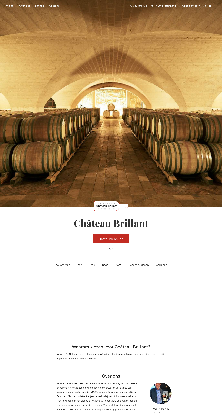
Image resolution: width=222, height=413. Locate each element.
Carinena (161, 265)
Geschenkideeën (138, 265)
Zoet (118, 265)
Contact (54, 5)
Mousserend (62, 265)
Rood (105, 265)
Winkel (10, 5)
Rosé (92, 265)
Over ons (24, 5)
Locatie (39, 5)
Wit (79, 265)
